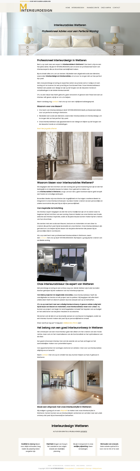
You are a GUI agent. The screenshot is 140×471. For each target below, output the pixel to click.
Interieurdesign (78, 7)
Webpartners (97, 468)
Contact (116, 7)
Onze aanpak (106, 7)
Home (68, 7)
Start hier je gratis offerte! (47, 128)
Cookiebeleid (79, 468)
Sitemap (88, 468)
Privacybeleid (69, 468)
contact (55, 102)
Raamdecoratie (93, 7)
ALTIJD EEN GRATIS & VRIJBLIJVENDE (70, 431)
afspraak (63, 410)
